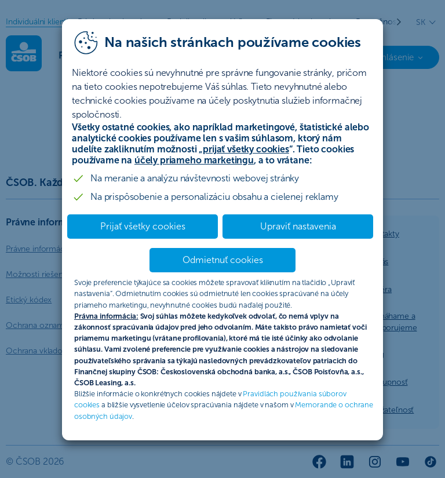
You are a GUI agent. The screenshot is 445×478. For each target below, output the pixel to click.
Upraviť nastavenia (298, 226)
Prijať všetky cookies (142, 226)
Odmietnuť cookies (223, 259)
